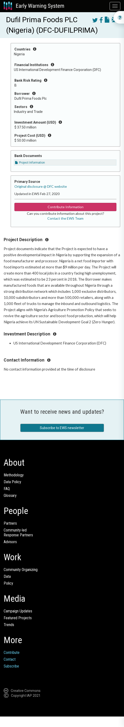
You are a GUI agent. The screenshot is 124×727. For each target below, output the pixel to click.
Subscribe (11, 666)
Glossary (10, 495)
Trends (9, 624)
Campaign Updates (18, 611)
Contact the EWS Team (65, 218)
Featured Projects (18, 618)
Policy (8, 583)
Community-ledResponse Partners (18, 532)
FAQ (7, 488)
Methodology (14, 475)
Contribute (12, 652)
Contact (10, 659)
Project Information (30, 162)
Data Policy (12, 482)
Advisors (10, 542)
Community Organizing (21, 569)
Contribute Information (65, 207)
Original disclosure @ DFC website (40, 186)
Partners (10, 523)
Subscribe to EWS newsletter (62, 428)
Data (7, 576)
